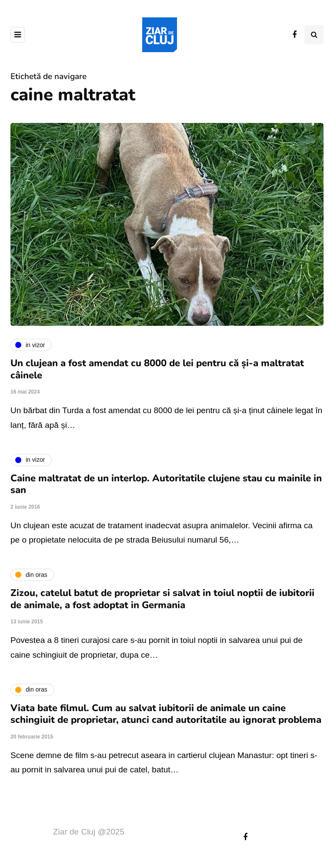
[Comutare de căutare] (314, 34)
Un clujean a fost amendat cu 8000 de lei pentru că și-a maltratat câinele (157, 369)
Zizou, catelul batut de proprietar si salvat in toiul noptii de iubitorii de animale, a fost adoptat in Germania (162, 599)
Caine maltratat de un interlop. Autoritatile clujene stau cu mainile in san (166, 484)
